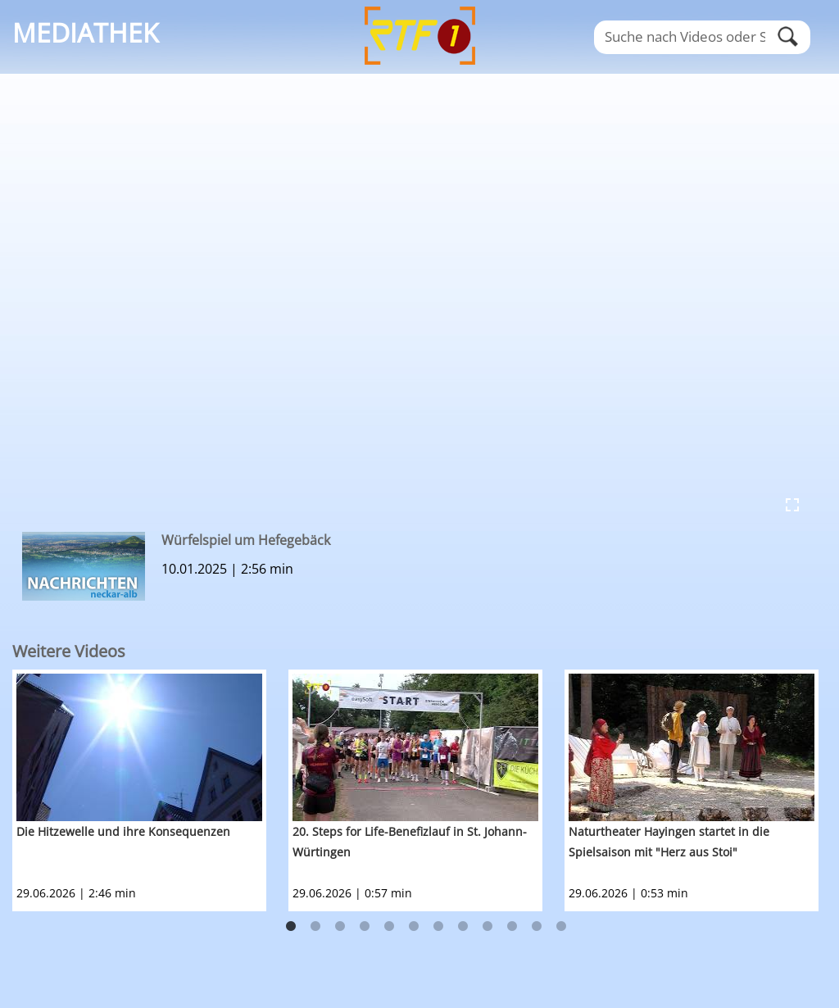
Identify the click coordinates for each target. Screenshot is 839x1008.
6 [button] (414, 927)
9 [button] (487, 927)
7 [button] (438, 927)
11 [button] (536, 927)
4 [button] (364, 927)
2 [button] (315, 927)
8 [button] (463, 927)
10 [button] (512, 927)
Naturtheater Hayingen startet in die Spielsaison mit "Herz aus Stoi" (669, 842)
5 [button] (389, 927)
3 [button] (340, 927)
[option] (150, 790)
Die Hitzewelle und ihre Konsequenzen (123, 831)
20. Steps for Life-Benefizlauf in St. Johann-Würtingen (410, 842)
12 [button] (561, 927)
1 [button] (291, 927)
